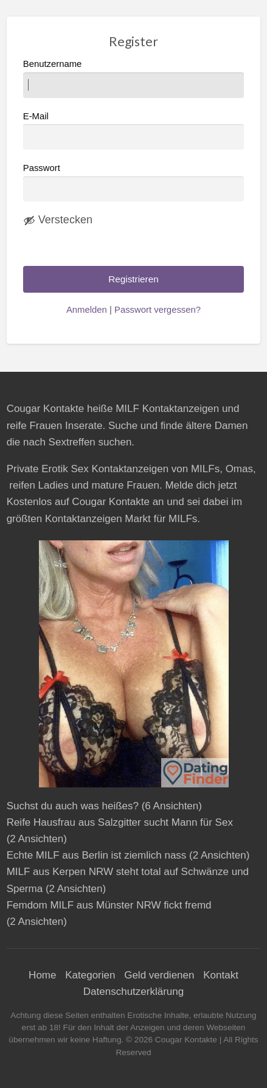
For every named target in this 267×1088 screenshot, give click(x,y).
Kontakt (220, 975)
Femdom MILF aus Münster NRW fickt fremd (109, 905)
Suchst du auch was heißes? (73, 806)
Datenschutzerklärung (133, 991)
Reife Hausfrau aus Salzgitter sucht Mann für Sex (120, 822)
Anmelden (86, 310)
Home (42, 975)
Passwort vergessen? (157, 310)
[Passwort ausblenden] (57, 220)
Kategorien (90, 975)
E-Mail (133, 130)
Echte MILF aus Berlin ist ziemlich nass (97, 855)
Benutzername (133, 78)
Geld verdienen (159, 975)
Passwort (41, 168)
